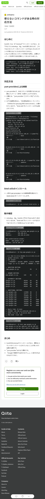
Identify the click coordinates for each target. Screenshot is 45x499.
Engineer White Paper (24, 450)
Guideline (4, 441)
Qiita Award (21, 447)
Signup (40, 3)
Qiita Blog (4, 490)
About (3, 432)
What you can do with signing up (16, 384)
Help (2, 450)
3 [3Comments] (17, 361)
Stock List (11, 6)
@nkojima (9, 15)
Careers (3, 487)
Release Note (21, 432)
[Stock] (12, 361)
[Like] (6, 361)
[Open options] (29, 496)
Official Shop (21, 467)
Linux (6, 26)
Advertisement (5, 453)
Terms (3, 435)
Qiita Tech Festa (22, 444)
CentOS (11, 26)
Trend (4, 6)
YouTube (3, 473)
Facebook (4, 470)
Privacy (3, 438)
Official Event (28, 6)
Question (19, 6)
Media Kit (4, 444)
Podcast (3, 476)
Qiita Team (21, 461)
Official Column (22, 438)
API (19, 453)
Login (32, 3)
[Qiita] (4, 2)
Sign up (22, 389)
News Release (5, 493)
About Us (4, 484)
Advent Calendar (23, 441)
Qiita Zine (21, 464)
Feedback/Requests (7, 447)
